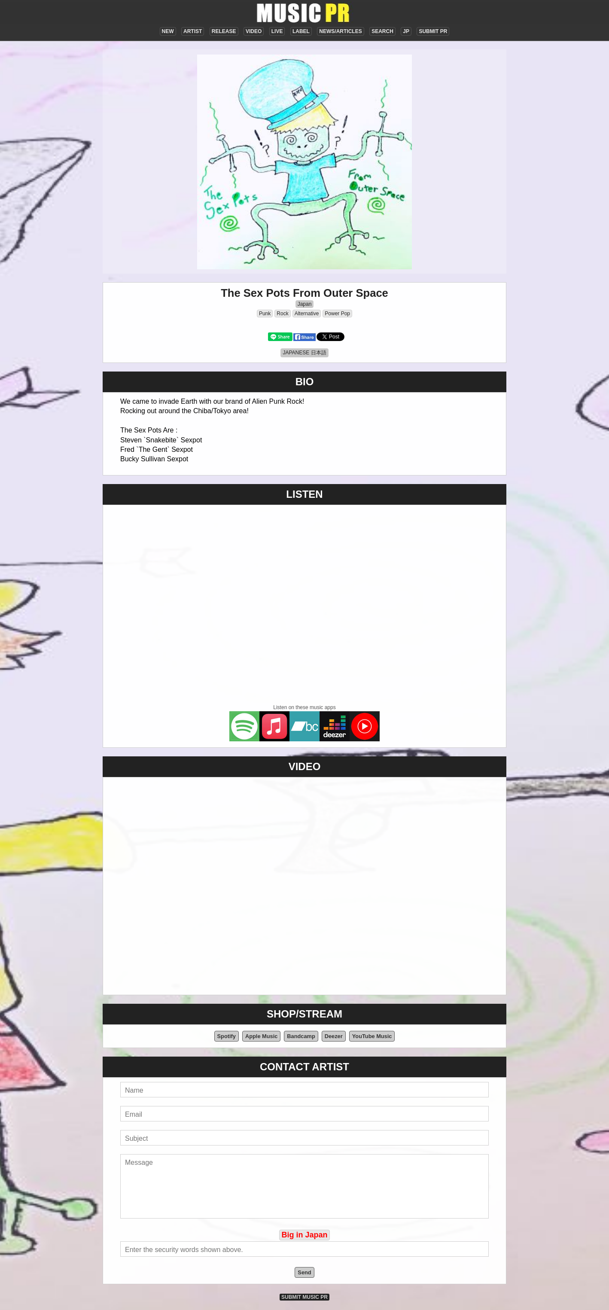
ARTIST (192, 31)
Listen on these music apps (304, 707)
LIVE (277, 31)
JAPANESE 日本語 (304, 353)
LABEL (301, 31)
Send (304, 1272)
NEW (168, 31)
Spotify (226, 1036)
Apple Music (261, 1036)
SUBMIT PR (433, 31)
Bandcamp (301, 1036)
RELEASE (224, 31)
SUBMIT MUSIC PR (304, 1297)
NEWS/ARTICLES (340, 31)
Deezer (334, 1036)
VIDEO (254, 31)
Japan (305, 304)
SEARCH (382, 31)
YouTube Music (372, 1036)
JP (406, 31)
